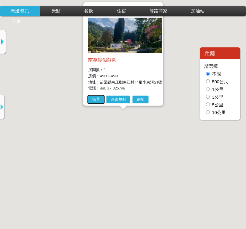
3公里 (217, 97)
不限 (216, 74)
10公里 (219, 112)
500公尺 (220, 81)
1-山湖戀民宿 (48, 112)
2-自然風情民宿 (50, 141)
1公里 (217, 89)
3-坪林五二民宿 (50, 170)
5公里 (217, 105)
